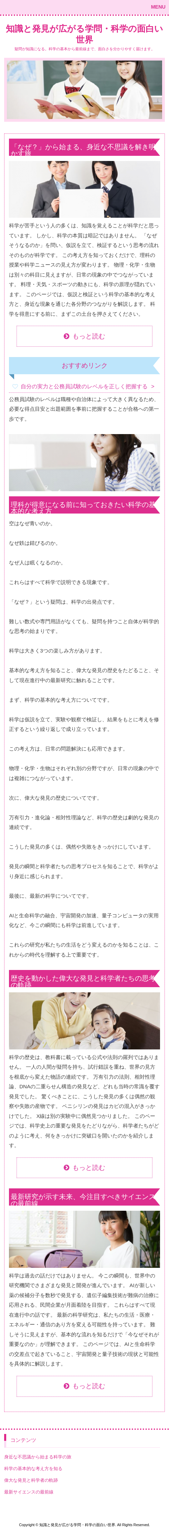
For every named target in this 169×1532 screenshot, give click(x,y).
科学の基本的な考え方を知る (33, 1468)
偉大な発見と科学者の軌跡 (31, 1480)
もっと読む (88, 336)
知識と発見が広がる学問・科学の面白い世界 (84, 34)
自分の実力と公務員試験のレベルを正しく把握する (84, 386)
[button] (84, 7)
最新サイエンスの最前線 (28, 1492)
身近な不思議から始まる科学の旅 (37, 1456)
